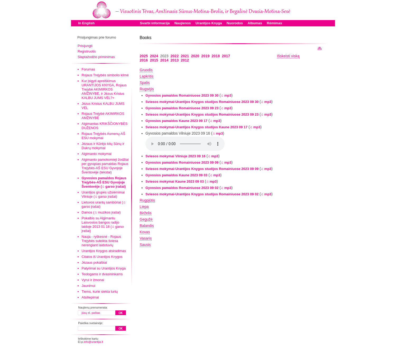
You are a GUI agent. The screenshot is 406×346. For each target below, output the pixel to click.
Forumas (88, 69)
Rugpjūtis (147, 200)
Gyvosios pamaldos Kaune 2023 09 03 (176, 175)
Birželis (146, 213)
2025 (144, 56)
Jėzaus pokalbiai (94, 262)
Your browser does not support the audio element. (185, 144)
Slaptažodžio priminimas (96, 57)
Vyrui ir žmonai (93, 280)
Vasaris (146, 238)
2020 (195, 56)
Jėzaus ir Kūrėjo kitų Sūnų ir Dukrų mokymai (103, 146)
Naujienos (182, 23)
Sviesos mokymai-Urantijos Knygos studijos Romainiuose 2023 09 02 (201, 194)
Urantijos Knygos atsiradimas (104, 251)
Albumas (255, 23)
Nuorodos (235, 23)
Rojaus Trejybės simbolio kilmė (105, 75)
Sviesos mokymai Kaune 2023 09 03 (174, 181)
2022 (175, 56)
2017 (226, 56)
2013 (175, 60)
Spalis (145, 82)
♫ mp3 (226, 95)
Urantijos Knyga (209, 23)
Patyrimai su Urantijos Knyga (104, 268)
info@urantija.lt (93, 341)
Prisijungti (85, 46)
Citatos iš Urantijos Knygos (102, 257)
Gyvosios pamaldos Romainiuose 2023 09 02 (182, 188)
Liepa (144, 207)
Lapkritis (146, 76)
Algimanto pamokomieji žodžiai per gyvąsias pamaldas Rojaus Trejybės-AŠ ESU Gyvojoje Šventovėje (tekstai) (105, 166)
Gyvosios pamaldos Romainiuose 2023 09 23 (182, 108)
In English (86, 23)
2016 (144, 60)
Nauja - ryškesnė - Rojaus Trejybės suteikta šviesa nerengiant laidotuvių (101, 241)
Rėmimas (274, 23)
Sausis (145, 245)
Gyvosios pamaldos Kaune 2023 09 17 (176, 121)
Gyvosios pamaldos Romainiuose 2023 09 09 (182, 162)
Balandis (147, 226)
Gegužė (146, 219)
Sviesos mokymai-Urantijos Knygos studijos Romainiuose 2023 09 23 (201, 114)
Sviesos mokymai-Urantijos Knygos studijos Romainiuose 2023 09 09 (201, 169)
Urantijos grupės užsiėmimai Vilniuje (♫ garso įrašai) (103, 194)
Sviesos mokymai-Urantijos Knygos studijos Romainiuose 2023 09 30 (201, 102)
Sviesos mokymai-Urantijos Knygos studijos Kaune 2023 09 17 (196, 127)
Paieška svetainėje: (90, 323)
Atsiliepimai (90, 297)
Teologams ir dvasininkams (102, 274)
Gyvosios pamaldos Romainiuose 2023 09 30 (182, 95)
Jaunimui (88, 286)
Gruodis (146, 70)
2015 (154, 60)
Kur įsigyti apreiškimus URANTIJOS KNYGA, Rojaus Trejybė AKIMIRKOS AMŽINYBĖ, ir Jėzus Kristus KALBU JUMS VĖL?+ (104, 89)
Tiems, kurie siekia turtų (100, 291)
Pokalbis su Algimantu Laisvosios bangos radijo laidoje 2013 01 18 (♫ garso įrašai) (103, 224)
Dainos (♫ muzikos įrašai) (101, 212)
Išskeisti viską (288, 56)
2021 (185, 56)
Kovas (145, 232)
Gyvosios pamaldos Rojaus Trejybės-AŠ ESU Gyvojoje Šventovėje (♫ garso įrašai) (104, 182)
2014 (164, 60)
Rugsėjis (147, 89)
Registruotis (87, 51)
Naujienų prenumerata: (93, 307)
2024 (154, 56)
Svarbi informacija (155, 23)
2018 (216, 56)
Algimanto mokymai (96, 154)
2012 (185, 60)
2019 (205, 56)
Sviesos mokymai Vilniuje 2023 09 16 (175, 156)
